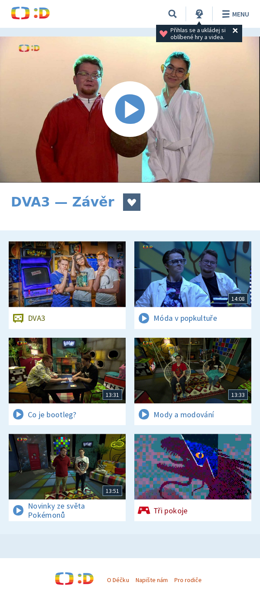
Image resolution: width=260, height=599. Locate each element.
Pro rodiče (188, 580)
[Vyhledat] (173, 14)
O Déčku (118, 580)
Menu (234, 13)
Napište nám (152, 580)
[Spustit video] (130, 110)
